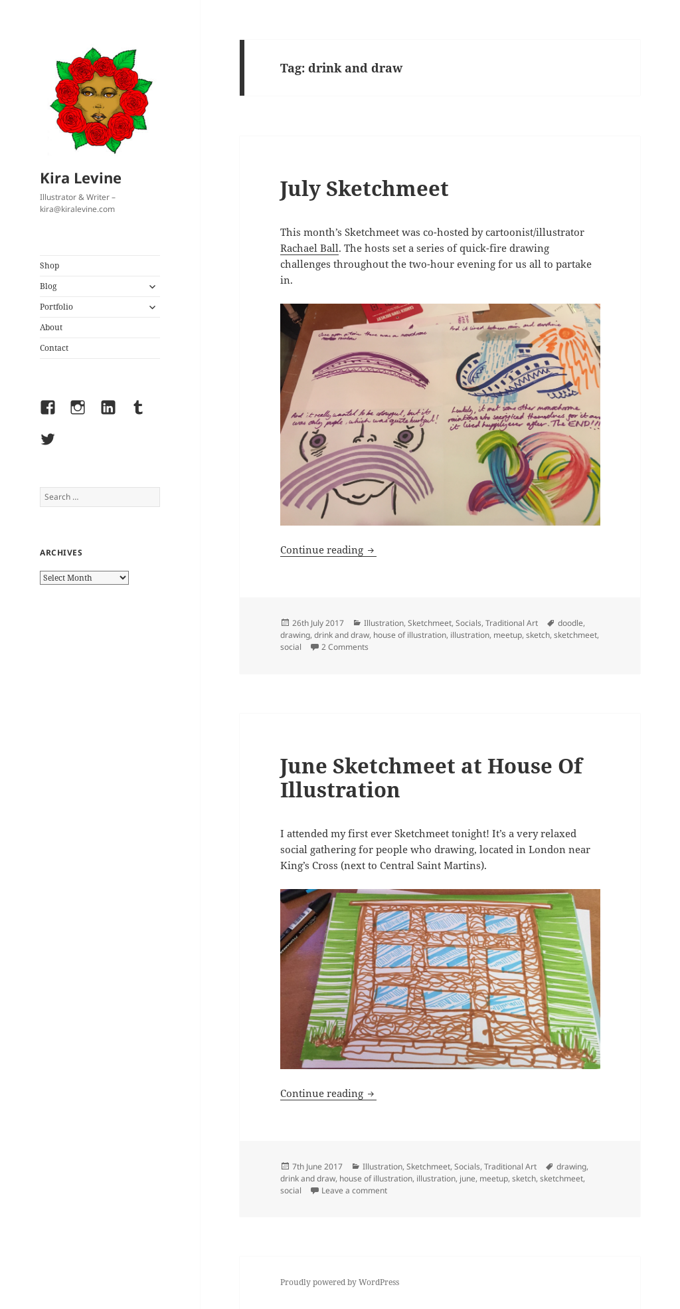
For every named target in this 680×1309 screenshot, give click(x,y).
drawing (295, 635)
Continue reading (328, 549)
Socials (468, 623)
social (290, 647)
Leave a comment (354, 1190)
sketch (538, 635)
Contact (54, 347)
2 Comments (345, 647)
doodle (570, 623)
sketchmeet (575, 635)
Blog (48, 286)
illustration (469, 635)
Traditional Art (511, 623)
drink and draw (341, 635)
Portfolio (56, 306)
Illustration (384, 623)
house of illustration (409, 635)
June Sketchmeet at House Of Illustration (431, 777)
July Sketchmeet (364, 188)
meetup (507, 635)
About (51, 327)
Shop (49, 265)
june (467, 1178)
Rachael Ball (309, 247)
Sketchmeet (430, 623)
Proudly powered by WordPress (339, 1282)
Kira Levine (81, 177)
